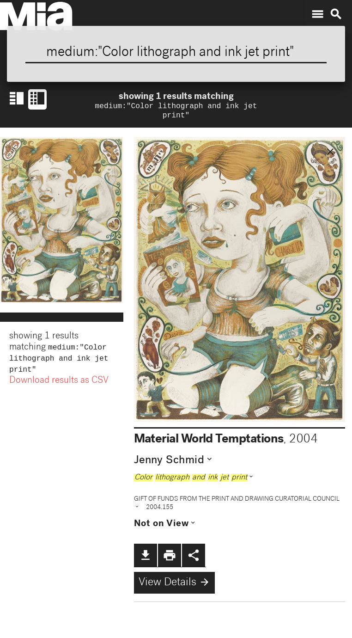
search (336, 14)
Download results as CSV (59, 385)
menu (317, 14)
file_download (145, 557)
